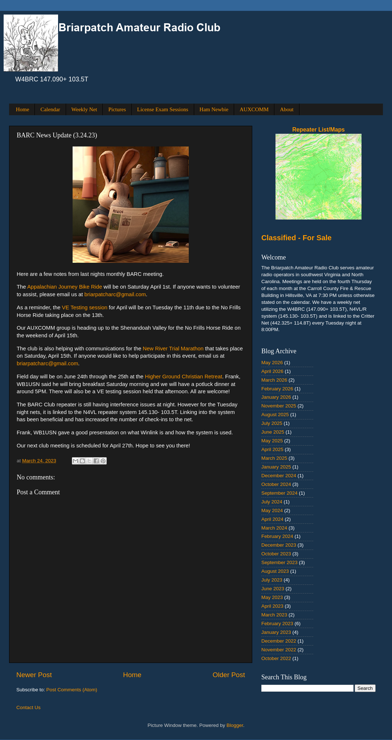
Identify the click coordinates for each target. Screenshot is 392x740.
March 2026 (274, 380)
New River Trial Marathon (174, 348)
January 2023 (276, 632)
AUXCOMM (254, 109)
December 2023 (278, 545)
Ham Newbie (214, 109)
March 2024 (274, 528)
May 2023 (272, 597)
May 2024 (272, 510)
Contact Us (28, 707)
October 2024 (276, 484)
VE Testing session (84, 307)
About (287, 109)
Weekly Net (84, 109)
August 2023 (275, 571)
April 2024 (272, 519)
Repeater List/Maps (318, 129)
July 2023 (271, 580)
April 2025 (272, 449)
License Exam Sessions (162, 109)
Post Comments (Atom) (71, 689)
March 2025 (274, 458)
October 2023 (276, 553)
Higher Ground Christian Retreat (183, 376)
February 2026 (277, 388)
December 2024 (278, 475)
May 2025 (272, 440)
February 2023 (277, 623)
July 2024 (271, 501)
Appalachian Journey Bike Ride (64, 287)
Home (22, 109)
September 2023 (279, 562)
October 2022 (276, 658)
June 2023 (272, 588)
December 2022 (278, 641)
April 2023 (272, 606)
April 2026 (272, 371)
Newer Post (34, 675)
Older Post (229, 675)
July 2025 (271, 423)
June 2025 (272, 432)
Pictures (117, 109)
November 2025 (278, 406)
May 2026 (272, 362)
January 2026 (276, 397)
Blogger (234, 725)
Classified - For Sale (296, 238)
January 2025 (276, 467)
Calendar (50, 109)
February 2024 (277, 536)
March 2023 (274, 615)
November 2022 (278, 649)
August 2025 (275, 414)
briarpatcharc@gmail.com (115, 294)
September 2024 (279, 493)
